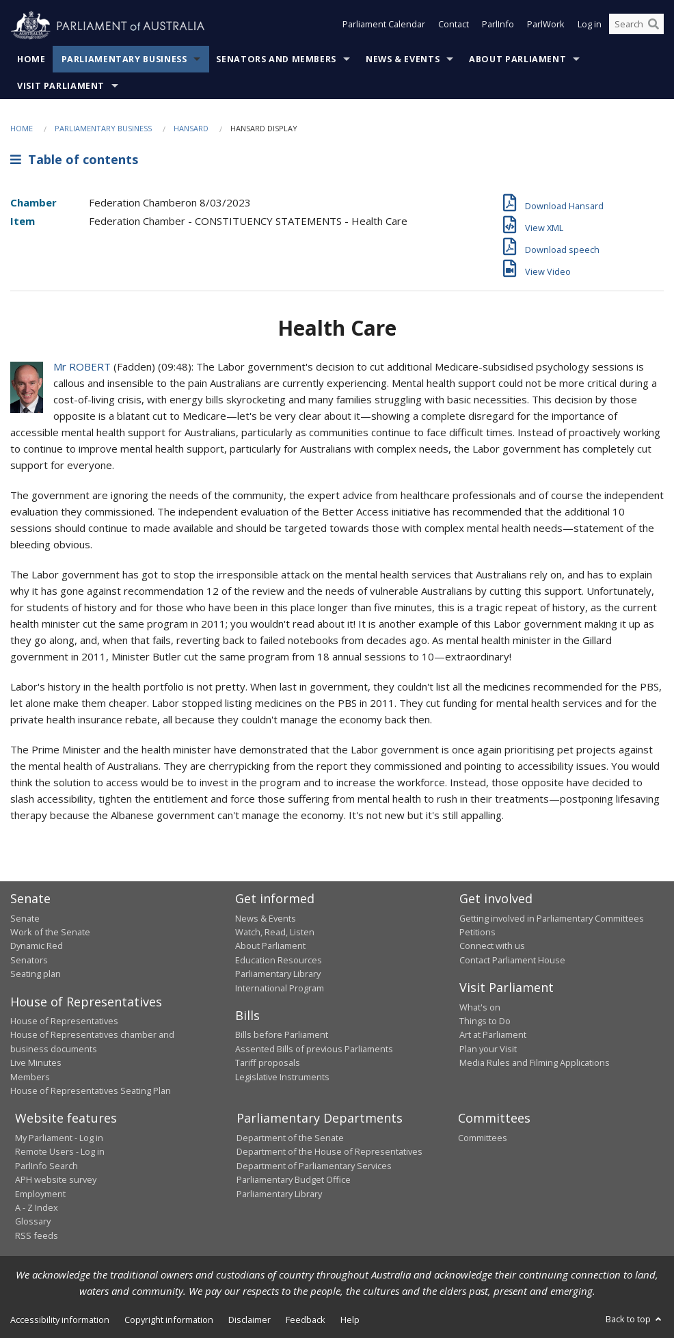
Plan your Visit (488, 1049)
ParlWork (546, 26)
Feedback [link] (305, 1319)
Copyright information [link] (168, 1319)
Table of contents (74, 159)
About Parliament (517, 59)
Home (31, 59)
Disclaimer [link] (249, 1319)
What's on (479, 1007)
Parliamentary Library (278, 973)
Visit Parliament (61, 86)
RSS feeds (36, 1235)
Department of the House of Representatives (329, 1151)
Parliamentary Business (124, 59)
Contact (453, 26)
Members (30, 1077)
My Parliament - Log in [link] (59, 1138)
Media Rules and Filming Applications (534, 1062)
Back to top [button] (635, 1319)
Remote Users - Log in (60, 1151)
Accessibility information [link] (59, 1319)
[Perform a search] (653, 26)
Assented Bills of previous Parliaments (314, 1049)
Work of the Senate (50, 932)
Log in (590, 26)
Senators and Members (276, 59)
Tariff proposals (267, 1062)
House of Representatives (64, 1021)
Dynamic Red (36, 945)
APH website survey (55, 1179)
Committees (482, 1138)
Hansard (191, 128)
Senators (29, 960)
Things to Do (485, 1021)
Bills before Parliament (281, 1034)
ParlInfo (498, 26)
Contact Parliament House (512, 960)
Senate (25, 918)
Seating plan (35, 973)
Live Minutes (36, 1062)
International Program (279, 988)
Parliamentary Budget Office (294, 1179)
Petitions (477, 932)
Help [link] (350, 1319)
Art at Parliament (492, 1034)
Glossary (33, 1221)
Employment (40, 1194)
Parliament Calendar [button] (383, 26)
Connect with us (492, 945)
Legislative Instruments (282, 1077)
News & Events (403, 59)
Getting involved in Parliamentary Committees (551, 918)
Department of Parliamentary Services (314, 1166)
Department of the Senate (290, 1138)
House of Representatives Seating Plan (90, 1090)
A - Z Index (36, 1207)
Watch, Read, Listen (274, 932)
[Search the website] (636, 26)
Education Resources (278, 960)
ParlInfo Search (46, 1166)
